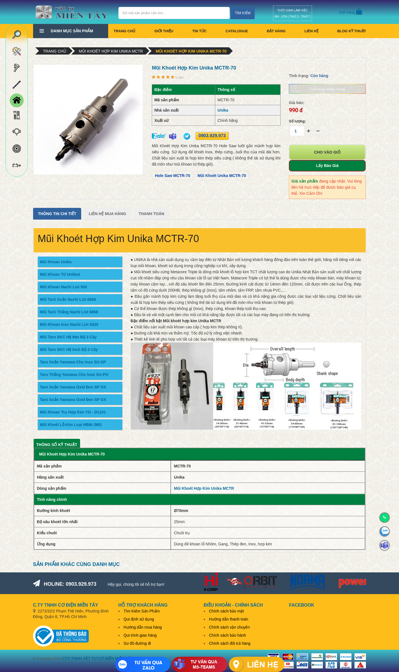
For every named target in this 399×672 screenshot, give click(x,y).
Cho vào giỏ (327, 152)
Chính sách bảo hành (227, 635)
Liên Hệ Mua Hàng (107, 213)
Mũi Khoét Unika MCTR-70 (222, 175)
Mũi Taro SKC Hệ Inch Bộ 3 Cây (69, 349)
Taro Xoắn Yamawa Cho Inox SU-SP (73, 362)
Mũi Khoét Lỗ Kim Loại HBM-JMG (71, 424)
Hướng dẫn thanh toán (228, 619)
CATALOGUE (236, 31)
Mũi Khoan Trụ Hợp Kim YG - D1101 (73, 412)
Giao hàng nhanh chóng (327, 89)
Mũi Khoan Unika (56, 262)
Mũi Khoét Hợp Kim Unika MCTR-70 (191, 51)
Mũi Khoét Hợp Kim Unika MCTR (111, 51)
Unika (222, 110)
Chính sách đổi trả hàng (230, 643)
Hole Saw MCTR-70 (172, 175)
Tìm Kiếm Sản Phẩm (142, 611)
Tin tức (199, 31)
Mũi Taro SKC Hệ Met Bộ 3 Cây (68, 337)
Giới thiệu (163, 31)
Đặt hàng (276, 31)
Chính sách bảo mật (226, 611)
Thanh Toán (151, 213)
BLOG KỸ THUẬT (351, 31)
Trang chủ (125, 31)
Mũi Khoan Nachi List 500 (63, 287)
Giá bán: (296, 102)
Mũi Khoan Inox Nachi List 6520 (69, 324)
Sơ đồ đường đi (137, 643)
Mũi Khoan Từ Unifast (60, 274)
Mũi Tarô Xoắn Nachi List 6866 (68, 299)
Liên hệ (311, 31)
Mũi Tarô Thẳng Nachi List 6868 (69, 312)
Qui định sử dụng (139, 619)
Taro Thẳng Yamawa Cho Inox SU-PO (74, 374)
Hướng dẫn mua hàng (143, 627)
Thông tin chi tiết (57, 213)
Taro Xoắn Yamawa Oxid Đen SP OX (73, 387)
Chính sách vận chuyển (229, 627)
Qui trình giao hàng (140, 635)
